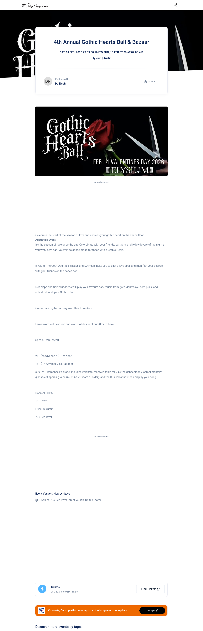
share (149, 81)
